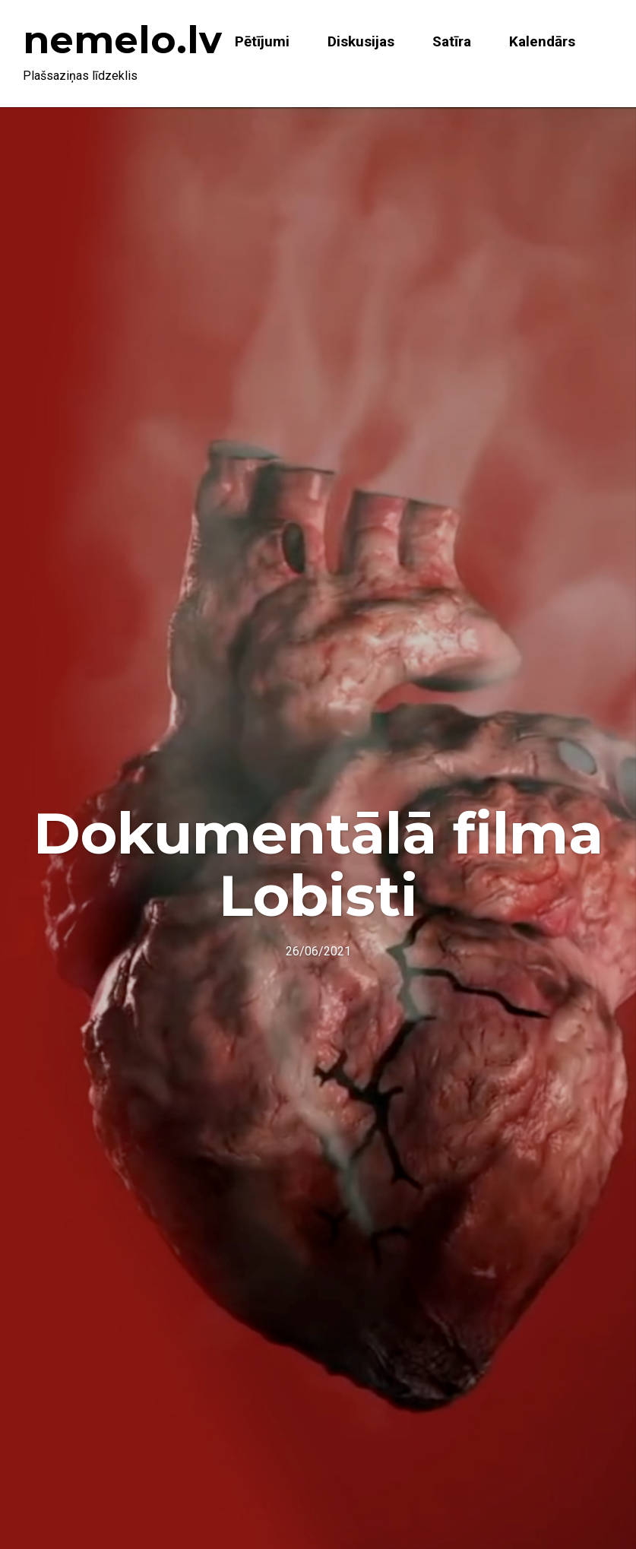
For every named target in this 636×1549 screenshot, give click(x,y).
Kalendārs (542, 41)
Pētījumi (262, 41)
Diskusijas (360, 41)
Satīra (451, 41)
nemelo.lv (122, 40)
